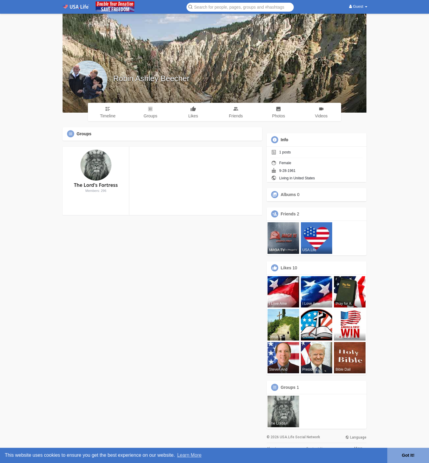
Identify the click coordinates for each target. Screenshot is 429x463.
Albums (288, 194)
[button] (240, 7)
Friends (288, 214)
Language (355, 437)
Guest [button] (358, 6)
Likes (286, 267)
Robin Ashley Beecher (151, 78)
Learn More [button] (189, 455)
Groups (288, 387)
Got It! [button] (408, 455)
